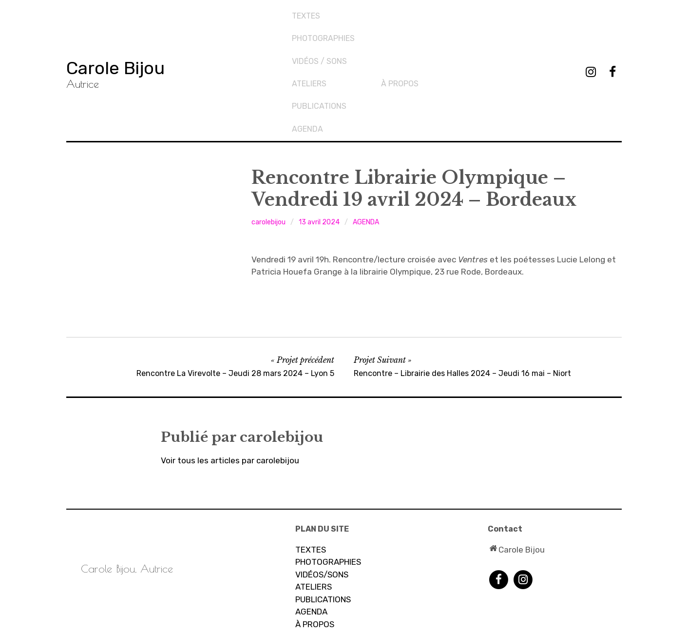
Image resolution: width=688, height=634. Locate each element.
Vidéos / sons (320, 45)
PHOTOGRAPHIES (324, 28)
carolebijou (268, 142)
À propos (489, 12)
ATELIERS (313, 506)
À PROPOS (314, 544)
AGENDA (397, 45)
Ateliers (399, 12)
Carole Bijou (131, 26)
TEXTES (307, 12)
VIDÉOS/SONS (321, 494)
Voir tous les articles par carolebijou (230, 380)
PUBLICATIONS (409, 28)
